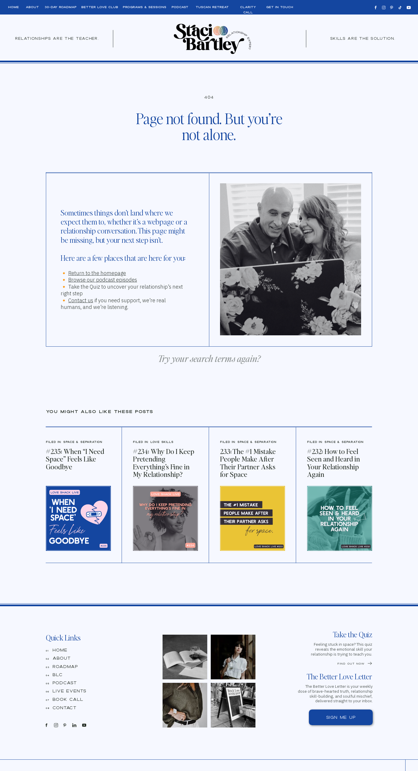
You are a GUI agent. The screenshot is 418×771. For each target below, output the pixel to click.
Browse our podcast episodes (102, 279)
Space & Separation (82, 442)
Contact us (80, 300)
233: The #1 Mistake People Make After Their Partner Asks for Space (248, 463)
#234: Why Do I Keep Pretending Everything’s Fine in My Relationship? (163, 463)
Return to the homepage (97, 273)
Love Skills (162, 442)
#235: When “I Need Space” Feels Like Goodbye (75, 459)
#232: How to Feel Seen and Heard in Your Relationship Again (333, 463)
